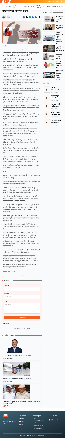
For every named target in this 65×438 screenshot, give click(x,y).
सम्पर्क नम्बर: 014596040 (39, 423)
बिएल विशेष (14, 6)
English (21, 424)
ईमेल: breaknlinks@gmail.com (39, 419)
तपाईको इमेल (6, 293)
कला (48, 6)
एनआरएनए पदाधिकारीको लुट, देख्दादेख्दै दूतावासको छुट (17, 379)
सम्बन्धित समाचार (9, 335)
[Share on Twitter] (27, 17)
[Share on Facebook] (24, 17)
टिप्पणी (5, 301)
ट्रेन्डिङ (47, 83)
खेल (32, 6)
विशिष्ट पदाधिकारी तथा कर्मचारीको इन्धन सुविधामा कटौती (17, 356)
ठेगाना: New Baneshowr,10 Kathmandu (39, 429)
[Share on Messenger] (33, 17)
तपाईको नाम (6, 286)
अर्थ (44, 6)
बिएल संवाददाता (10, 358)
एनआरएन (55, 6)
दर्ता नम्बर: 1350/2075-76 (38, 426)
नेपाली (21, 419)
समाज (20, 6)
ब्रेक (10, 6)
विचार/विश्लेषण (38, 6)
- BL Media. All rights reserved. (37, 436)
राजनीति (26, 6)
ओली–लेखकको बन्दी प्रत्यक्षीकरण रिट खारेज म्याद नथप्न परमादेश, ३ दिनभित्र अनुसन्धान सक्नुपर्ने (21, 402)
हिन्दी (21, 421)
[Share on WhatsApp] (30, 17)
